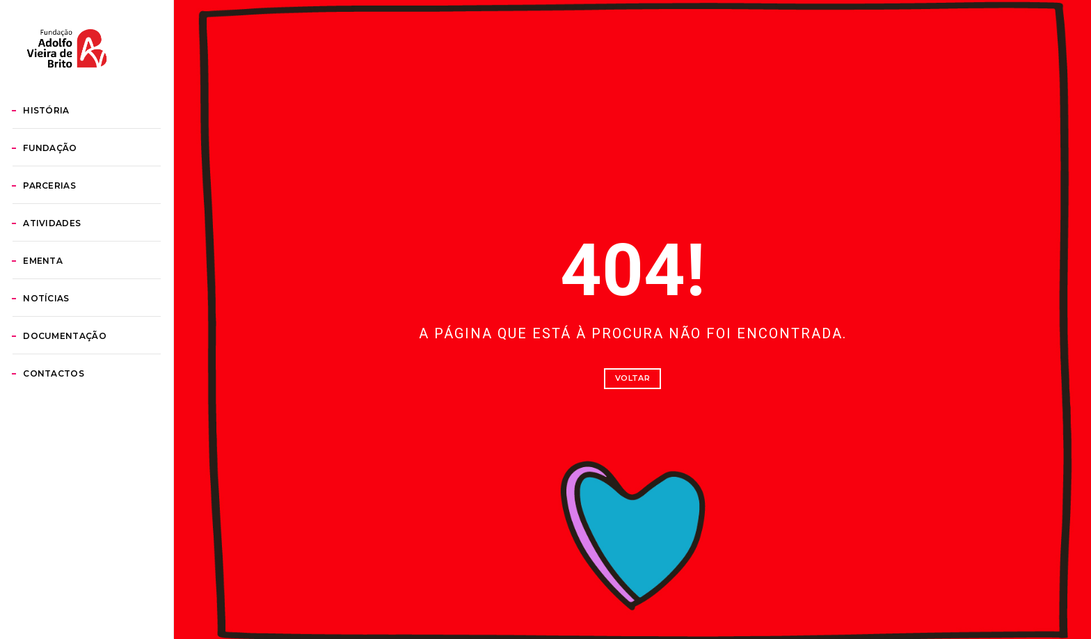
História (61, 172)
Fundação (65, 210)
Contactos (68, 435)
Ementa (58, 322)
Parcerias (64, 247)
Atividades (67, 285)
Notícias (61, 360)
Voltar (632, 378)
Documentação (80, 398)
